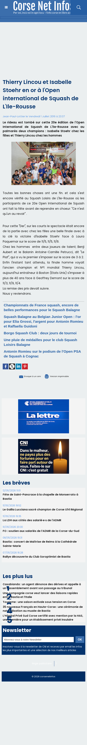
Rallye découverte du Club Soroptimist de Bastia (36, 566)
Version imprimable (61, 385)
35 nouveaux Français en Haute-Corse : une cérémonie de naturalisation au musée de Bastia (43, 620)
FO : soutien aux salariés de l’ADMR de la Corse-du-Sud (41, 540)
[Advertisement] (43, 47)
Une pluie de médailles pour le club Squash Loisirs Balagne (38, 351)
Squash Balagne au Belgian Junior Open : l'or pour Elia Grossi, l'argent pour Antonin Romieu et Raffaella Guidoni (43, 326)
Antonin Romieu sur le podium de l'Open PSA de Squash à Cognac (43, 363)
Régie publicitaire (42, 675)
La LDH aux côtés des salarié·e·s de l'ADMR (32, 529)
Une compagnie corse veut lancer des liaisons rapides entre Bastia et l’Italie (40, 605)
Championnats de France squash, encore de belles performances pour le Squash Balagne (41, 310)
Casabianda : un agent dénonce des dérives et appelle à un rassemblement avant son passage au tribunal (42, 595)
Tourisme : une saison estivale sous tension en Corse (39, 612)
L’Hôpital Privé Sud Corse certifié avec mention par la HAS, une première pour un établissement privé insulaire (43, 629)
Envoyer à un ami (24, 385)
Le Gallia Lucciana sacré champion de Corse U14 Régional (43, 519)
